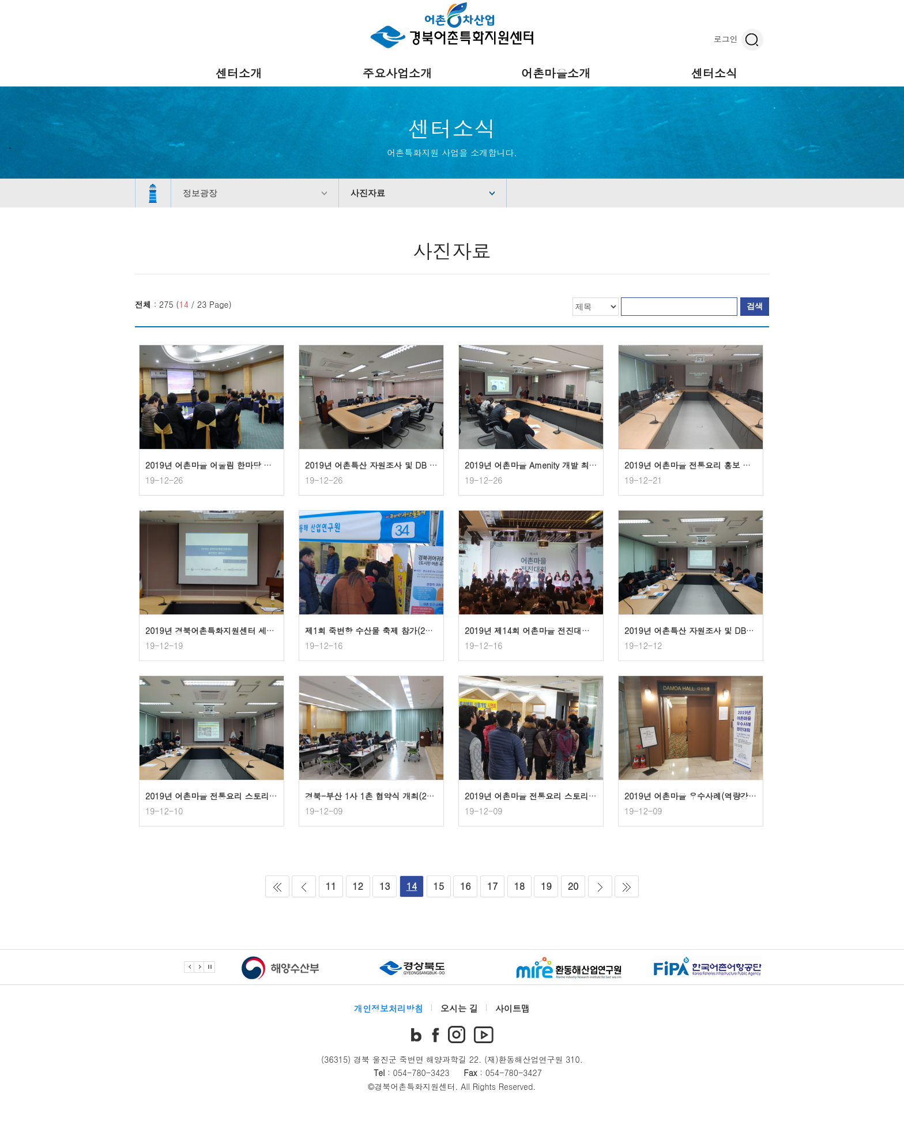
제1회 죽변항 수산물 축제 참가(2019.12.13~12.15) (400, 630)
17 (492, 886)
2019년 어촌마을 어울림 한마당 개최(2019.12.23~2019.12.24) (262, 465)
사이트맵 (512, 1008)
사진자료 (368, 193)
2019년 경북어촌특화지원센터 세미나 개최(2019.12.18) (248, 630)
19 (546, 886)
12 (357, 886)
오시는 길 (459, 1008)
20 (573, 886)
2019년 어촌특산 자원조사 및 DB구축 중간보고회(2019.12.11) (739, 630)
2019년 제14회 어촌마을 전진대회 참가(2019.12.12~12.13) (576, 630)
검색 (755, 306)
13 (384, 886)
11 (331, 886)
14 (411, 886)
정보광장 (200, 193)
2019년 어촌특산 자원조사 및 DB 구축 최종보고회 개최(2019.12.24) (431, 465)
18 (519, 886)
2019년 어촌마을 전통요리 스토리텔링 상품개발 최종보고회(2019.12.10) (279, 796)
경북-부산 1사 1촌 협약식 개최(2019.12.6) (384, 796)
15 (438, 886)
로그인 (726, 38)
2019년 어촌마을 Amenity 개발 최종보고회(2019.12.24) (568, 465)
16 (465, 886)
